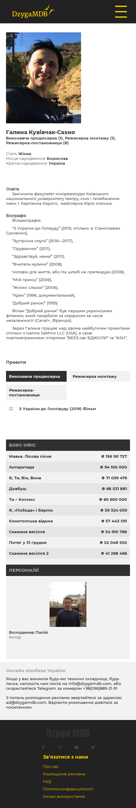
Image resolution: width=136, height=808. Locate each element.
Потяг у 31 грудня (28, 542)
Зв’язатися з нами (65, 757)
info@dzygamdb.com (89, 683)
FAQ (47, 781)
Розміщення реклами (64, 774)
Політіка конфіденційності (68, 789)
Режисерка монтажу (95, 376)
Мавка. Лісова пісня (30, 456)
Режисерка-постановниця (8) (37, 142)
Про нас (51, 766)
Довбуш (17, 488)
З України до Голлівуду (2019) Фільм (57, 408)
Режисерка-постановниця (24, 392)
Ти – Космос (22, 499)
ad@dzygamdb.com (26, 702)
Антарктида (21, 467)
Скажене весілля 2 (29, 553)
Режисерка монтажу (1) (90, 138)
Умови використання (64, 796)
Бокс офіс (22, 445)
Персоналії (24, 570)
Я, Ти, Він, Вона (25, 477)
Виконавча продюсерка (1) (34, 138)
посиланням (19, 707)
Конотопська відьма (31, 521)
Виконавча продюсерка (34, 376)
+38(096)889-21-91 (100, 688)
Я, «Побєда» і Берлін (31, 510)
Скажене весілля (27, 531)
